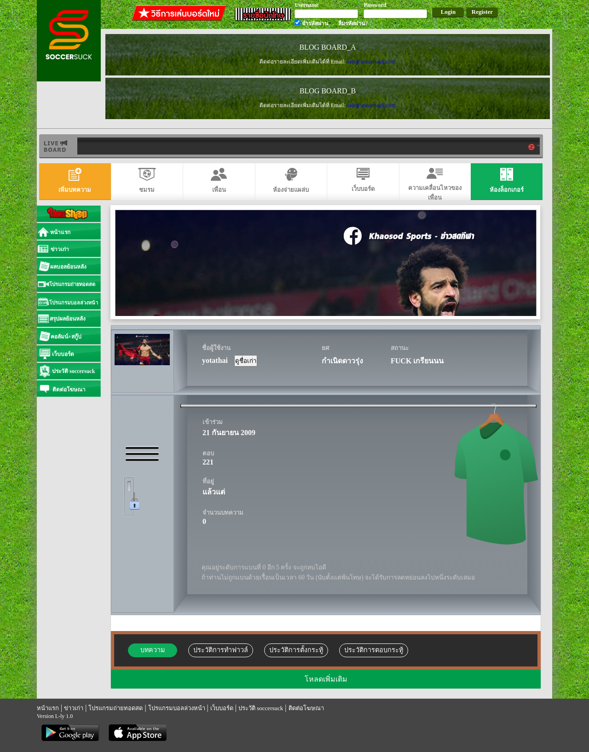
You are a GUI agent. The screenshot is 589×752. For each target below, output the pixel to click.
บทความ (152, 650)
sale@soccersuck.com (371, 61)
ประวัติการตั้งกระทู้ (296, 650)
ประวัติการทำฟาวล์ (220, 650)
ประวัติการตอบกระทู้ (373, 650)
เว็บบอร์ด (221, 708)
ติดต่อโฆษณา (306, 708)
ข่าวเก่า (73, 708)
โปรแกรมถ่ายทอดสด (115, 708)
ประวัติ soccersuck (260, 708)
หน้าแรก (48, 708)
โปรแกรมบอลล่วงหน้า (176, 708)
